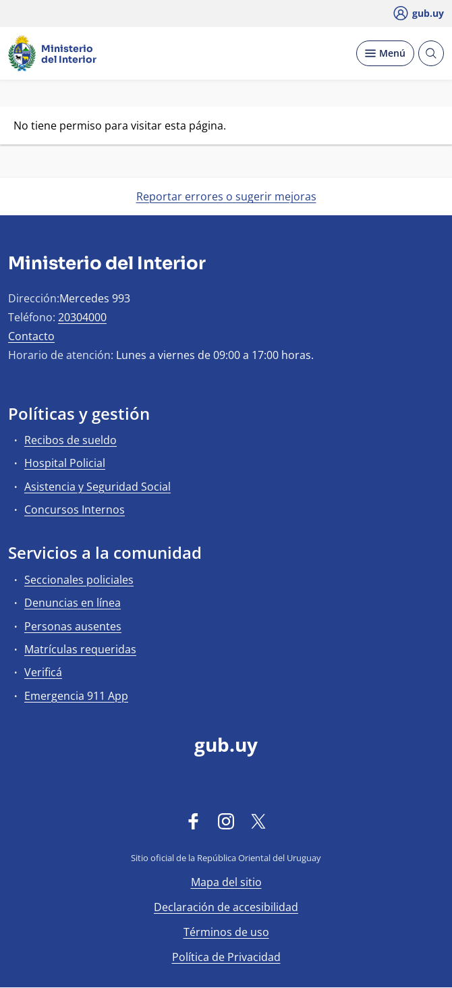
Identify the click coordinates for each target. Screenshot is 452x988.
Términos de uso (226, 932)
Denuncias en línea (72, 602)
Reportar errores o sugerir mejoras (226, 196)
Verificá (43, 672)
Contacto (31, 336)
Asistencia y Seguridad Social (97, 486)
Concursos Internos (74, 509)
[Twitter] (258, 820)
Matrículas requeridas (80, 649)
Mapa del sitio (226, 882)
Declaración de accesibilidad (226, 907)
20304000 (82, 317)
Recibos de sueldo (70, 440)
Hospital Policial (64, 463)
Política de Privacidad (226, 957)
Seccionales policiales (79, 579)
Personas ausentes (72, 626)
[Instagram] (226, 820)
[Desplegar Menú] (385, 53)
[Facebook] (194, 820)
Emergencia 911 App (76, 695)
